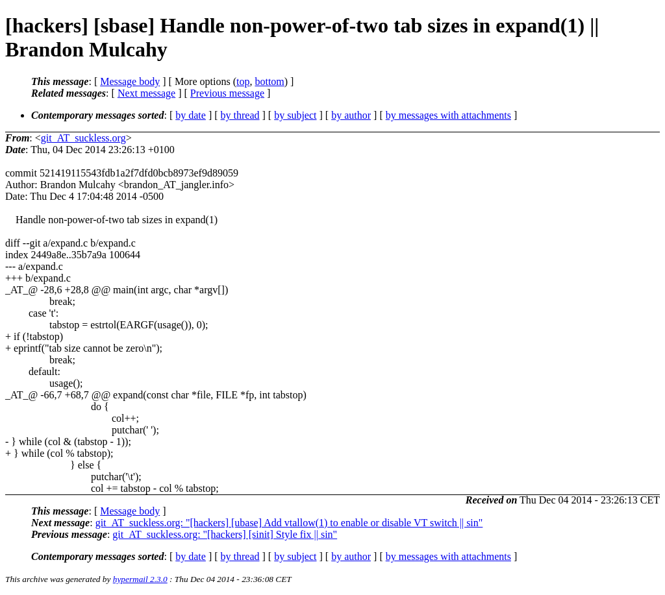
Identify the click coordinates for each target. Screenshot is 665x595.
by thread (240, 115)
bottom (269, 81)
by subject (295, 115)
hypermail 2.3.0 (140, 579)
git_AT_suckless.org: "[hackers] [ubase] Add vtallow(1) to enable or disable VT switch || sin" (289, 522)
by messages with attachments (448, 115)
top (242, 81)
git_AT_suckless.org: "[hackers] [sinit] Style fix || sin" (224, 534)
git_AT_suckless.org (83, 137)
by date (190, 115)
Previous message (227, 93)
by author (351, 115)
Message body (130, 81)
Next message (146, 93)
